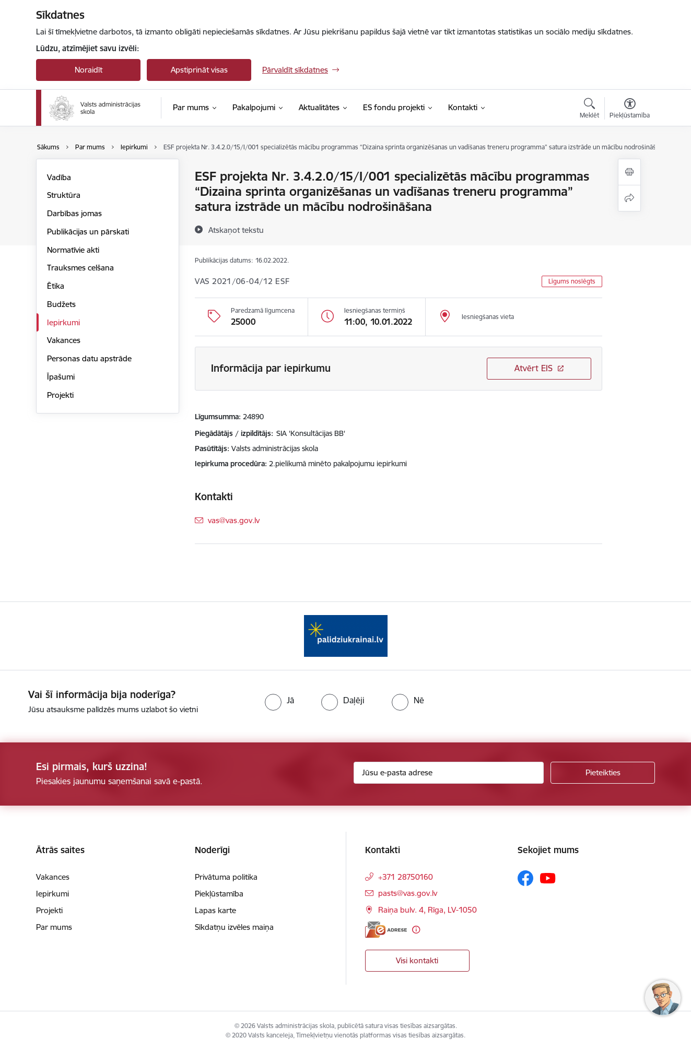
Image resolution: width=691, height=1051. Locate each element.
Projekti (60, 395)
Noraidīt (88, 70)
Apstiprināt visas (199, 70)
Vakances (63, 340)
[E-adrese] (386, 929)
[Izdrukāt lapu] (629, 172)
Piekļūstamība (219, 894)
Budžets (61, 304)
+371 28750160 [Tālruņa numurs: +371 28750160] (405, 877)
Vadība (59, 177)
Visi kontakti (417, 960)
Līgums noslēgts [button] (571, 281)
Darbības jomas (74, 213)
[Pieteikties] (603, 773)
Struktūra (63, 195)
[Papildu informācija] (416, 930)
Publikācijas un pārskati (88, 232)
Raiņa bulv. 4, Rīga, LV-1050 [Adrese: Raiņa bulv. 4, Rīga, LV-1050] (427, 910)
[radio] (279, 700)
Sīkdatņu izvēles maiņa (234, 927)
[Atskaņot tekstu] (236, 229)
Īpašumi (61, 377)
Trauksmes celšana (80, 268)
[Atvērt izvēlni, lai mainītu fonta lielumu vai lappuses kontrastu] (629, 109)
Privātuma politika (226, 877)
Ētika (55, 286)
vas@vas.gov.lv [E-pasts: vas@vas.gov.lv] (234, 520)
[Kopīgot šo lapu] (629, 198)
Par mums (54, 927)
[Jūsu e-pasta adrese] (449, 773)
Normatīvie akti (73, 250)
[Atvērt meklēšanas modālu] (589, 109)
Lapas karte (215, 910)
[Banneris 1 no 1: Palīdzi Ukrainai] (346, 635)
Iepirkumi (63, 322)
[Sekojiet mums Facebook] (525, 878)
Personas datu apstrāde (89, 358)
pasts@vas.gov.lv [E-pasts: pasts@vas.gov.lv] (407, 893)
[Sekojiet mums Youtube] (548, 877)
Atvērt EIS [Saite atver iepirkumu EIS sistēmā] (533, 368)
